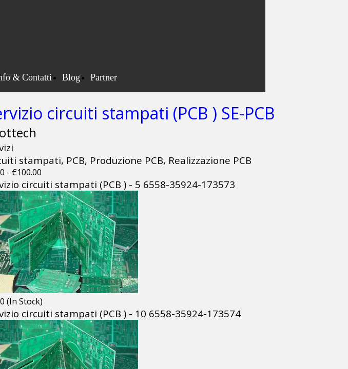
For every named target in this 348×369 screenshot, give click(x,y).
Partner (103, 77)
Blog (71, 77)
